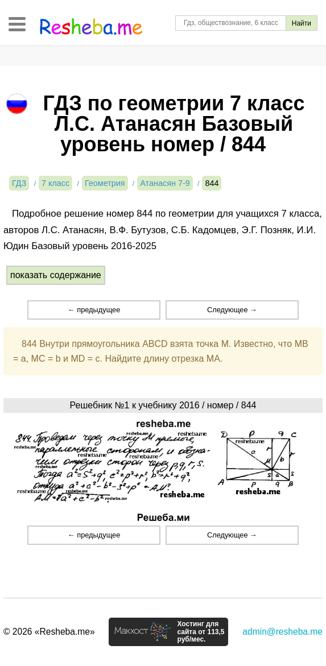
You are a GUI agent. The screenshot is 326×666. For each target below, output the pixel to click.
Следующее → (232, 309)
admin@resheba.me (282, 631)
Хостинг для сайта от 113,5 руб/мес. (200, 632)
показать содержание (55, 275)
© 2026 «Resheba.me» (49, 631)
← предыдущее (94, 309)
